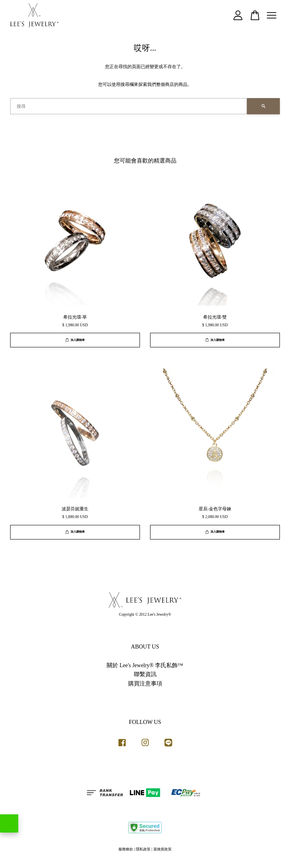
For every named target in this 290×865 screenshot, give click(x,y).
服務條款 (125, 849)
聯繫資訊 (145, 674)
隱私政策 (143, 849)
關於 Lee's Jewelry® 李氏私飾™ (145, 665)
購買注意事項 (145, 684)
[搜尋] (128, 106)
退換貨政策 (162, 849)
